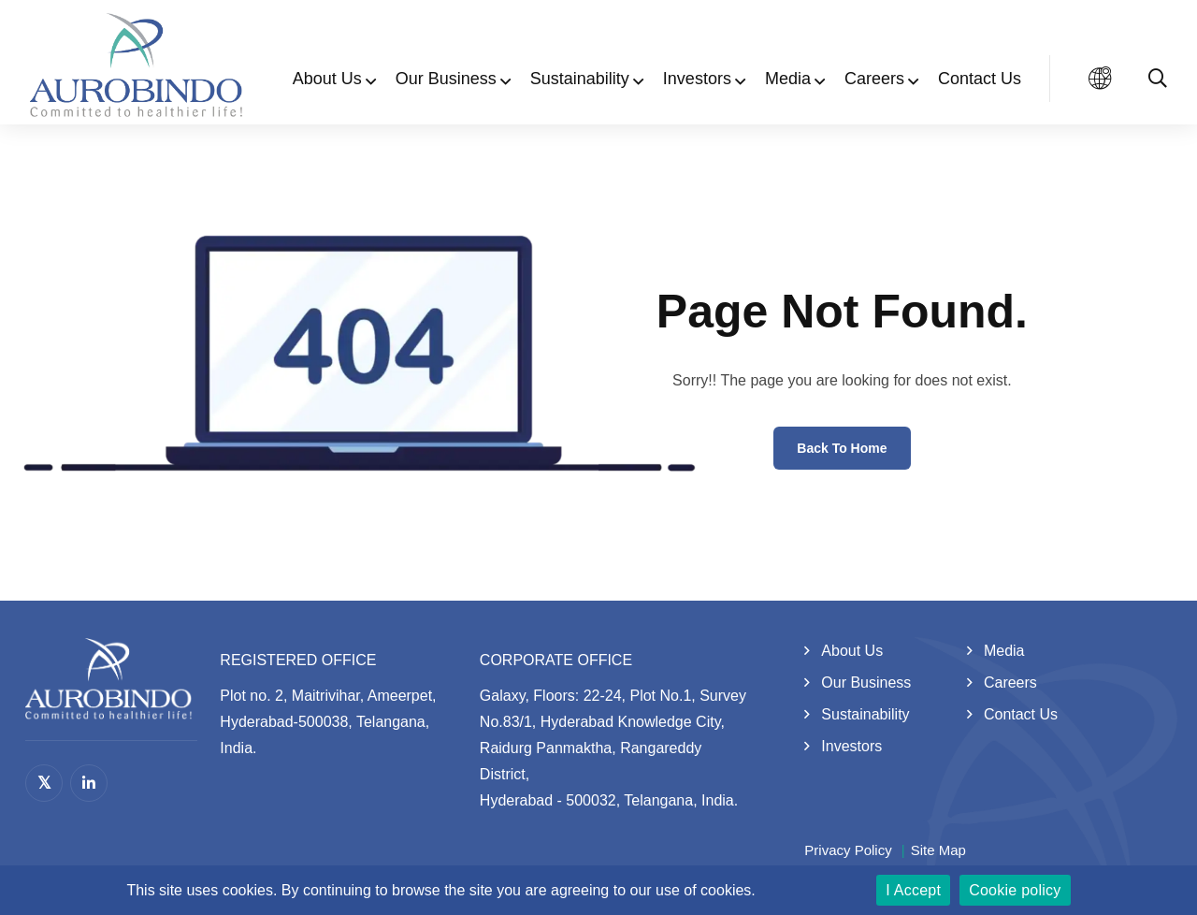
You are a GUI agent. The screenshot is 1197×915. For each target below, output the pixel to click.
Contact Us (979, 78)
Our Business (446, 78)
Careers (874, 78)
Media (788, 78)
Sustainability (579, 78)
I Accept (913, 890)
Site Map (938, 850)
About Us (327, 78)
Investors (697, 78)
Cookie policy (1014, 890)
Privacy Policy (847, 850)
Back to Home (842, 448)
